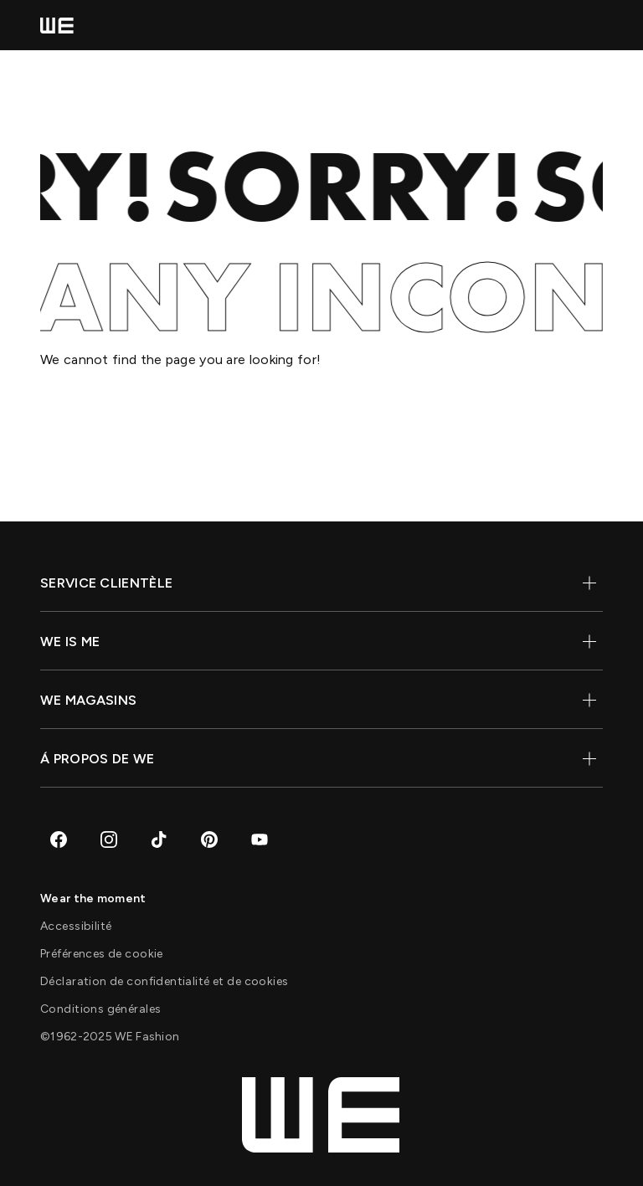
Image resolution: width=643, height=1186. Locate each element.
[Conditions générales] (100, 1009)
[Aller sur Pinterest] (209, 839)
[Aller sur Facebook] (58, 839)
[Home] (57, 25)
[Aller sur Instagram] (108, 839)
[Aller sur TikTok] (159, 839)
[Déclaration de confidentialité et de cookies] (164, 981)
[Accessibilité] (75, 926)
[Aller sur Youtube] (259, 839)
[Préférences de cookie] (101, 954)
